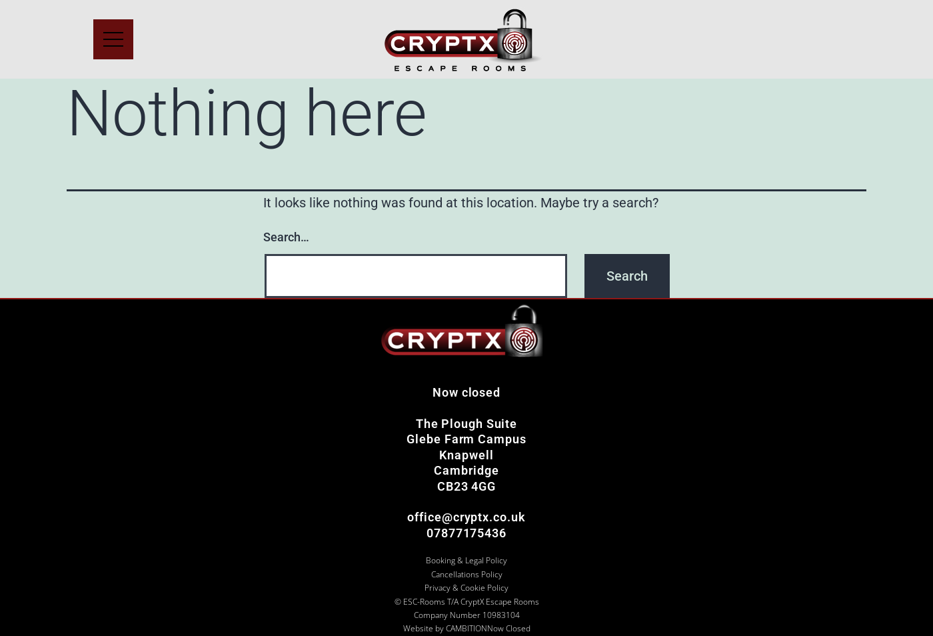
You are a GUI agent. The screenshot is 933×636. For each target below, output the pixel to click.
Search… (286, 237)
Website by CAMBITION (445, 628)
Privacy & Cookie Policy (466, 587)
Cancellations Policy (466, 574)
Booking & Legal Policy (466, 560)
